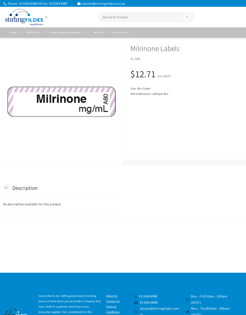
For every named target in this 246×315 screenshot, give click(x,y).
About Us (112, 296)
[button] (20, 187)
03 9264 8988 (145, 296)
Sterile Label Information (67, 32)
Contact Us (113, 301)
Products (35, 32)
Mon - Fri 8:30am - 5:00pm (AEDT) (206, 299)
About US (99, 32)
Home (13, 32)
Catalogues (122, 32)
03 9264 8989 (146, 302)
